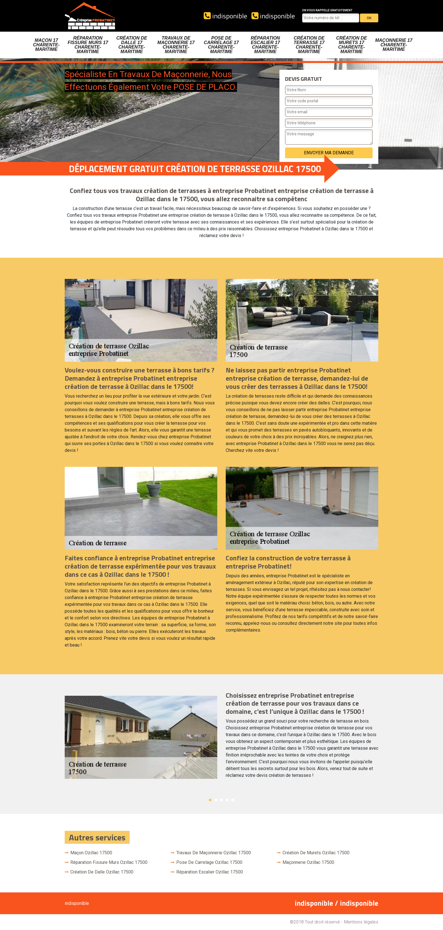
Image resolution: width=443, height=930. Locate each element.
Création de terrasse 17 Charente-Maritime (309, 45)
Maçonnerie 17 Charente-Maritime (393, 45)
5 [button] (232, 800)
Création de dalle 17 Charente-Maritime (131, 45)
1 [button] (210, 800)
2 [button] (215, 800)
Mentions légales (361, 922)
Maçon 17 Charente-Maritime (46, 45)
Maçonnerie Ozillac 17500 (308, 862)
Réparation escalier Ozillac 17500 (209, 872)
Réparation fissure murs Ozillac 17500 (108, 862)
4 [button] (227, 800)
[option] (221, 737)
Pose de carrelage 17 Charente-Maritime (221, 45)
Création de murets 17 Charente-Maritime (351, 45)
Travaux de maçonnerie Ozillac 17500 (213, 852)
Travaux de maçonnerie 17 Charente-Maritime (176, 45)
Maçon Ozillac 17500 (91, 852)
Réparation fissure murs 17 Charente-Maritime (88, 45)
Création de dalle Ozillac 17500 (101, 872)
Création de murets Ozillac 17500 (316, 852)
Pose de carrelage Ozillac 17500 (209, 862)
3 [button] (221, 800)
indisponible (225, 16)
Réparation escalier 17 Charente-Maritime (265, 45)
